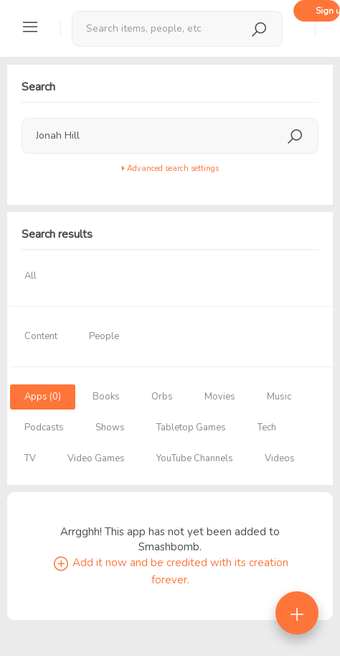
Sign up (328, 11)
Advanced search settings (170, 168)
